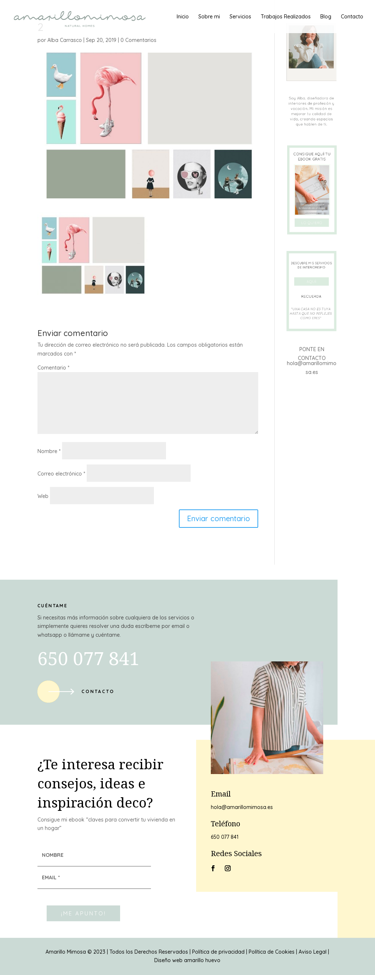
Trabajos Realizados (286, 17)
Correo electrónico (61, 473)
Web (42, 496)
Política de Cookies (272, 951)
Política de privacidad (218, 951)
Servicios (240, 17)
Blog (325, 17)
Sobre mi (209, 17)
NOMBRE (53, 855)
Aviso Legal (313, 951)
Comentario (53, 367)
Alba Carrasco (64, 40)
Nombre (49, 451)
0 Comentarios (138, 40)
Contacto (352, 17)
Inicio (183, 17)
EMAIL (51, 877)
